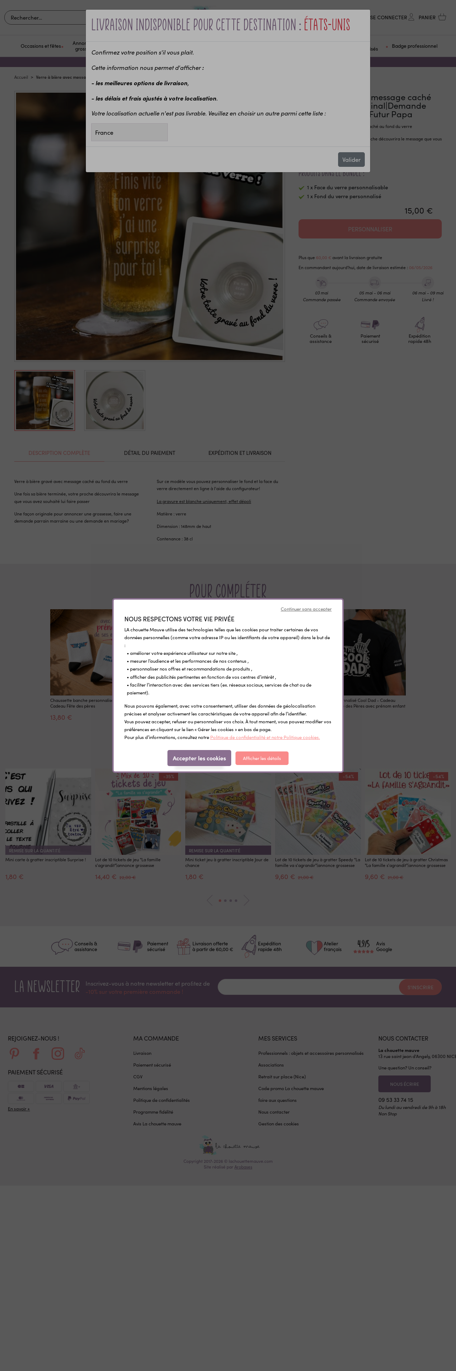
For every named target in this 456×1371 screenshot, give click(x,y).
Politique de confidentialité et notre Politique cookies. (265, 737)
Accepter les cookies (199, 758)
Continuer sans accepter (306, 609)
